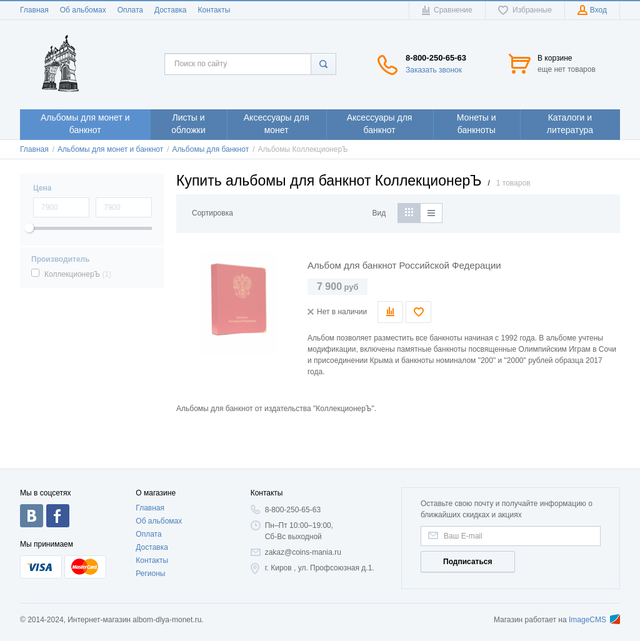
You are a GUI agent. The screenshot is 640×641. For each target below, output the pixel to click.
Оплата (130, 10)
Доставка (170, 10)
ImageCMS (594, 619)
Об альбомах (83, 10)
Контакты (214, 10)
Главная (34, 10)
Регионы (150, 573)
